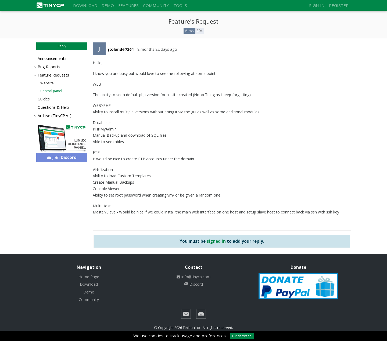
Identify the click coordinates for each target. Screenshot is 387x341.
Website (47, 83)
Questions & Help (53, 107)
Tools (180, 5)
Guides (44, 98)
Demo (108, 5)
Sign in (317, 5)
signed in (216, 241)
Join (62, 157)
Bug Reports (49, 66)
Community (156, 5)
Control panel (51, 90)
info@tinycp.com (193, 276)
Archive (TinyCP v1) (54, 115)
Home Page (88, 276)
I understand (242, 336)
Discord (193, 284)
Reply (62, 46)
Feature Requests (53, 75)
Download (85, 5)
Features (128, 5)
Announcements (52, 58)
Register (339, 5)
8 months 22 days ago (157, 49)
